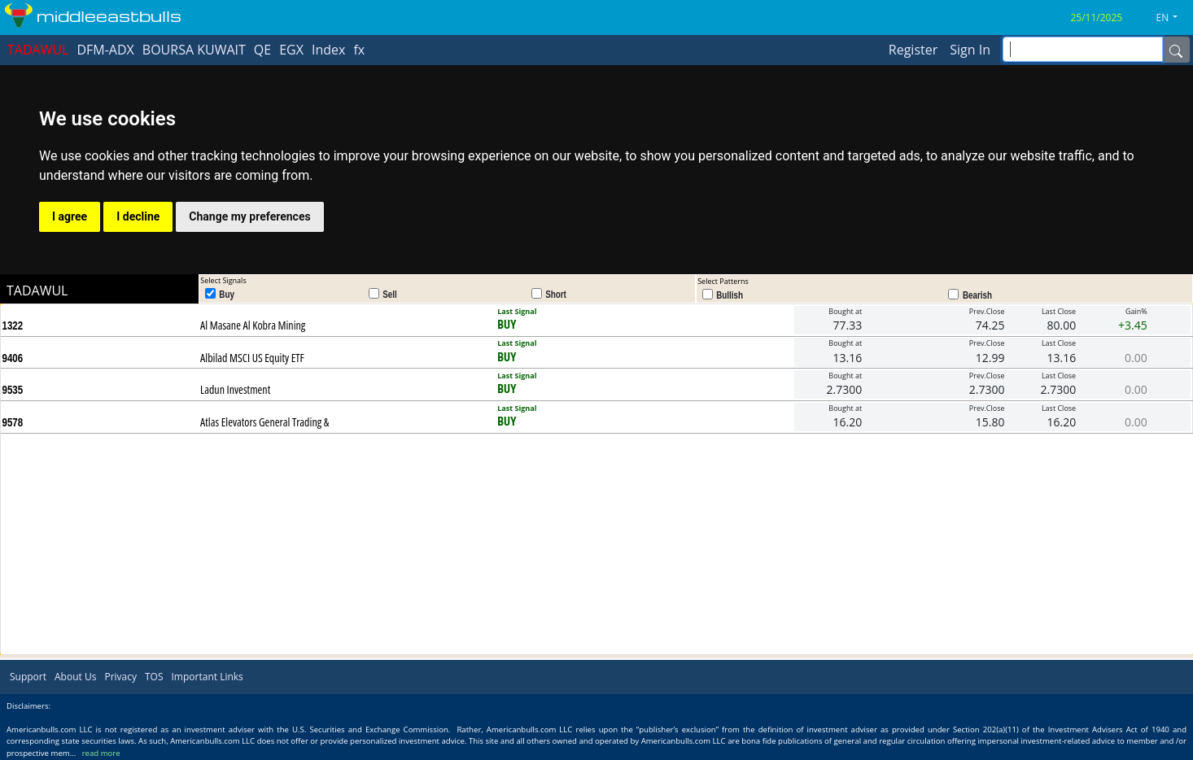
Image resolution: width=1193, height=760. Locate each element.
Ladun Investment (235, 389)
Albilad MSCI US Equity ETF (252, 357)
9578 (13, 422)
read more (101, 753)
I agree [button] (69, 216)
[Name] (1176, 50)
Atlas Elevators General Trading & (264, 422)
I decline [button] (138, 216)
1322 (13, 325)
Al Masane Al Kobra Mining (252, 325)
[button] (1173, 18)
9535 (13, 389)
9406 (13, 358)
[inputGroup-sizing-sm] (1083, 49)
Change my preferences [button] (249, 216)
